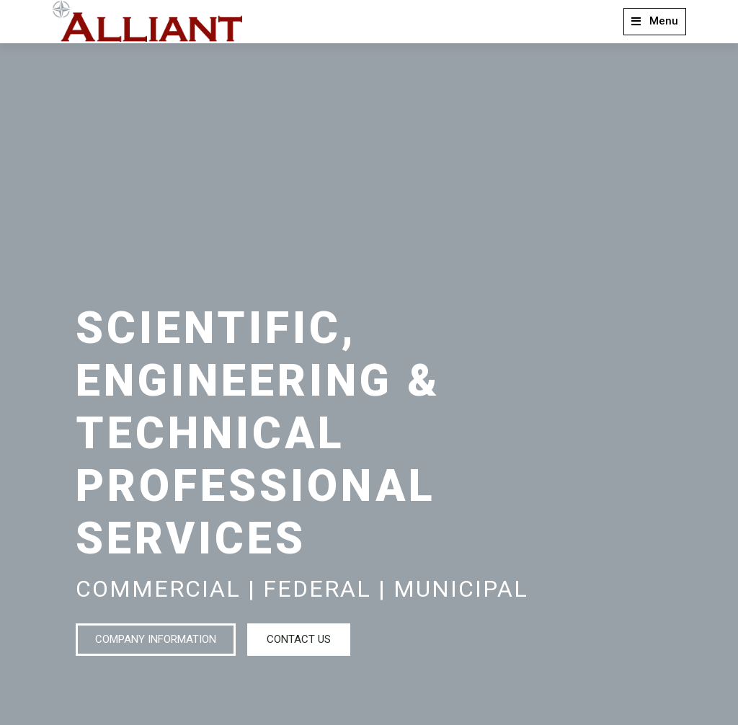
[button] (654, 21)
